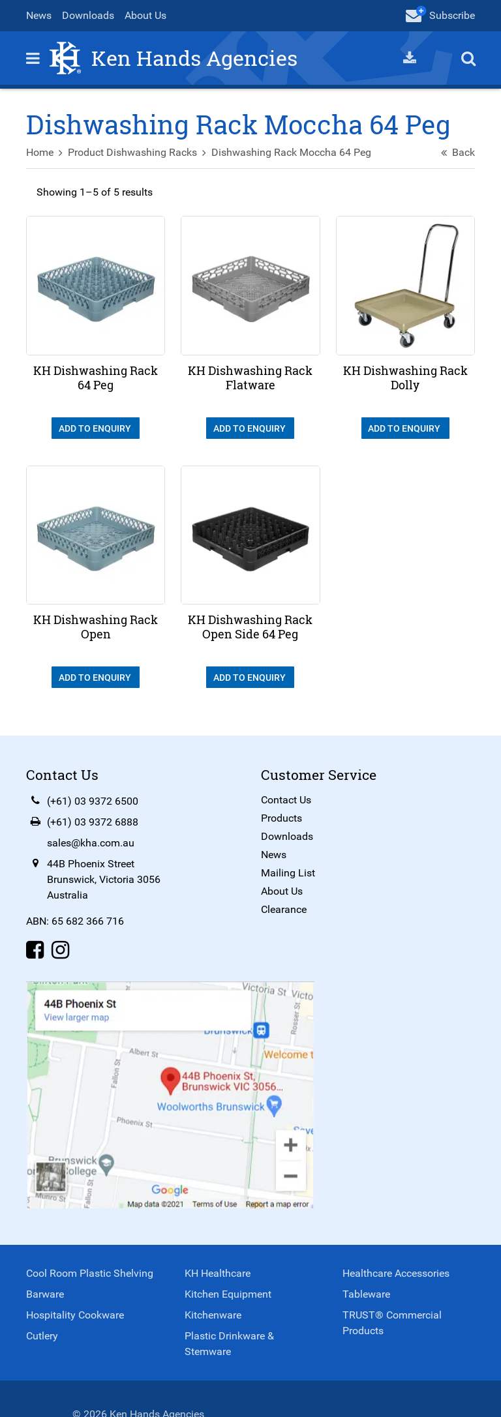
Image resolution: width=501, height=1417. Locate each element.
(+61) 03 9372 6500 (92, 801)
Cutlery (42, 1336)
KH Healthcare (217, 1273)
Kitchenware (213, 1315)
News (39, 15)
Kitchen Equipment (228, 1294)
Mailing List (288, 873)
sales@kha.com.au (90, 843)
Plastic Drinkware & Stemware (229, 1344)
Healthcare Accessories (395, 1273)
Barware (45, 1294)
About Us (145, 15)
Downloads (88, 15)
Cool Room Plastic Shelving (89, 1273)
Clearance (284, 909)
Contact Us (286, 800)
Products (281, 818)
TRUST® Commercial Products (392, 1323)
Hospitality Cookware (75, 1315)
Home (39, 152)
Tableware (366, 1294)
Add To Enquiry (96, 428)
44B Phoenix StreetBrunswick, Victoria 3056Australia (103, 879)
